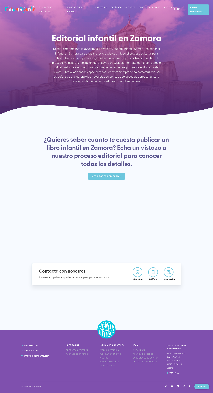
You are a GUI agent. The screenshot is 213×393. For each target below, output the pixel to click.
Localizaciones (108, 366)
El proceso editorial (45, 9)
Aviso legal (139, 350)
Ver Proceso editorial (106, 176)
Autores (130, 7)
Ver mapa (173, 373)
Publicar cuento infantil (75, 9)
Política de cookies (143, 354)
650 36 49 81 (29, 350)
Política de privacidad (145, 362)
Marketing (101, 7)
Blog (141, 7)
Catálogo (116, 7)
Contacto (154, 7)
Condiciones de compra (145, 358)
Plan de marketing (110, 362)
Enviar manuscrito (196, 9)
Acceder (169, 7)
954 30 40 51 (29, 345)
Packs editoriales (109, 350)
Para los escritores (77, 354)
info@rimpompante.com (35, 355)
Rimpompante (21, 9)
